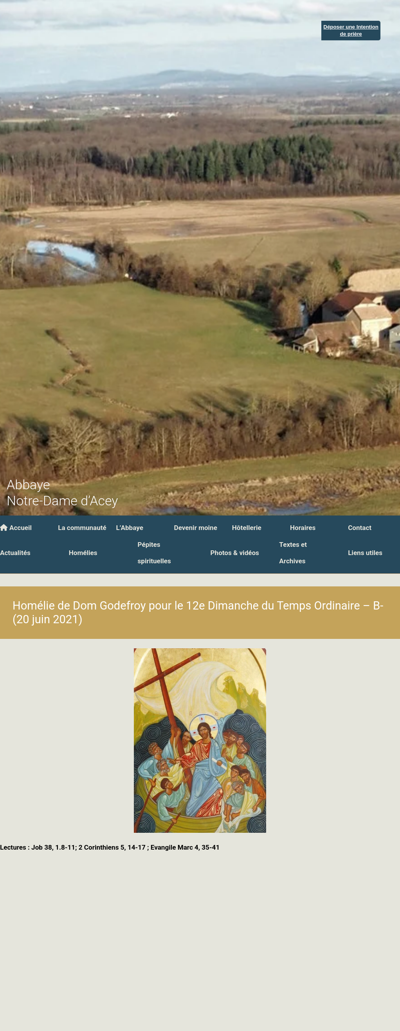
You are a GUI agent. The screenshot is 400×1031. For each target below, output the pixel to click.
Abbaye (28, 484)
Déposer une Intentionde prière (350, 30)
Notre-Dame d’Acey (62, 500)
